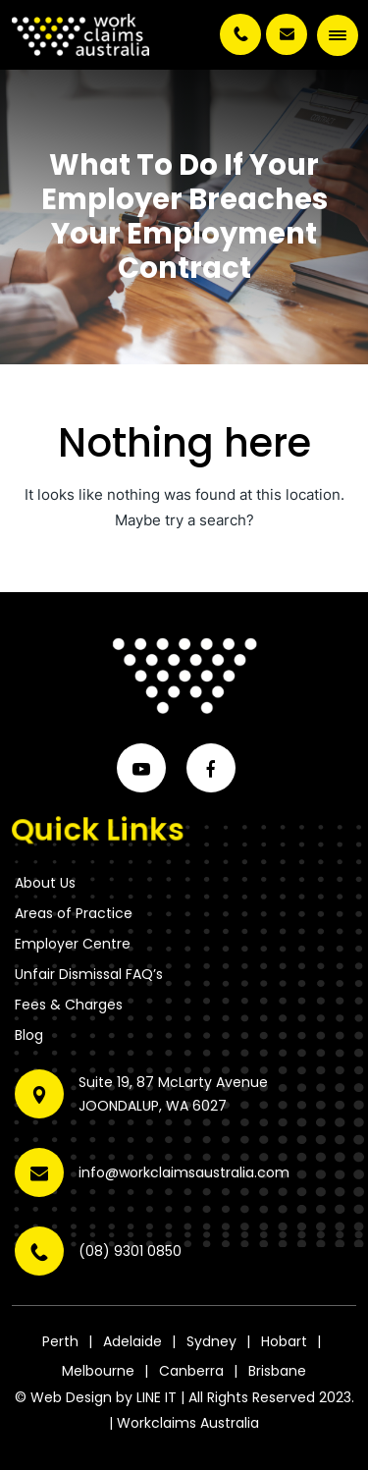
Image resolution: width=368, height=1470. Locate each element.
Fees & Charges (69, 1004)
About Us (45, 883)
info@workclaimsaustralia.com (286, 34)
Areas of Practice (73, 913)
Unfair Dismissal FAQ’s (89, 974)
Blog (29, 1035)
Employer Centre (73, 943)
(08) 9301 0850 (240, 34)
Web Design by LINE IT (103, 1397)
